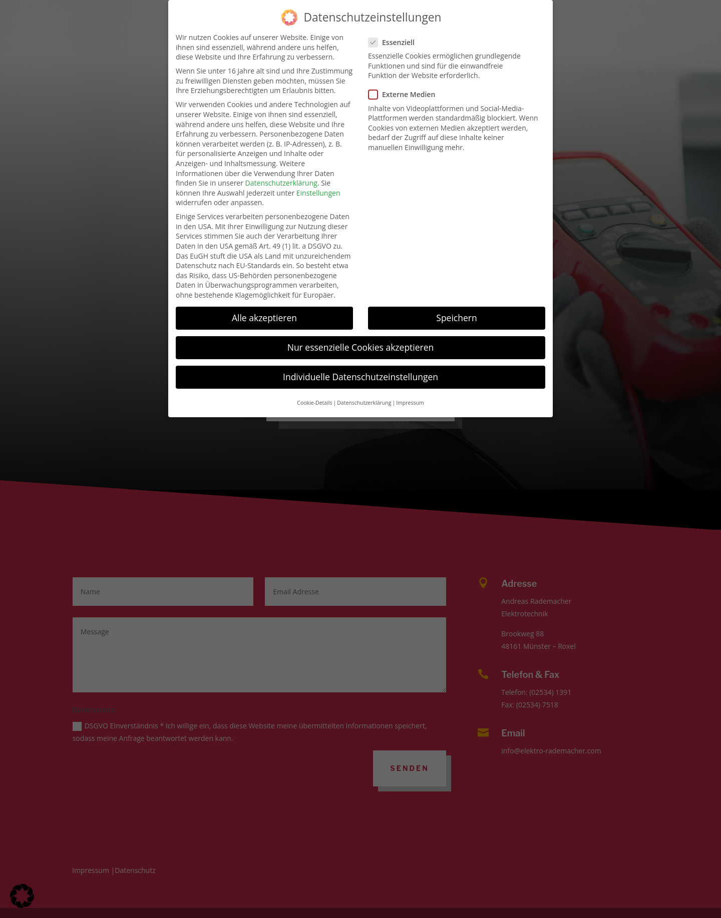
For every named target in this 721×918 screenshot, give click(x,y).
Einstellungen (318, 178)
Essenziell (395, 28)
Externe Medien (406, 80)
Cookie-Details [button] (314, 388)
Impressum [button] (410, 388)
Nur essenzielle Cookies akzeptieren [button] (360, 333)
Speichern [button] (456, 304)
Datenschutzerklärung (281, 169)
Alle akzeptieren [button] (264, 304)
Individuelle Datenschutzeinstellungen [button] (360, 363)
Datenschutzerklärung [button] (364, 388)
